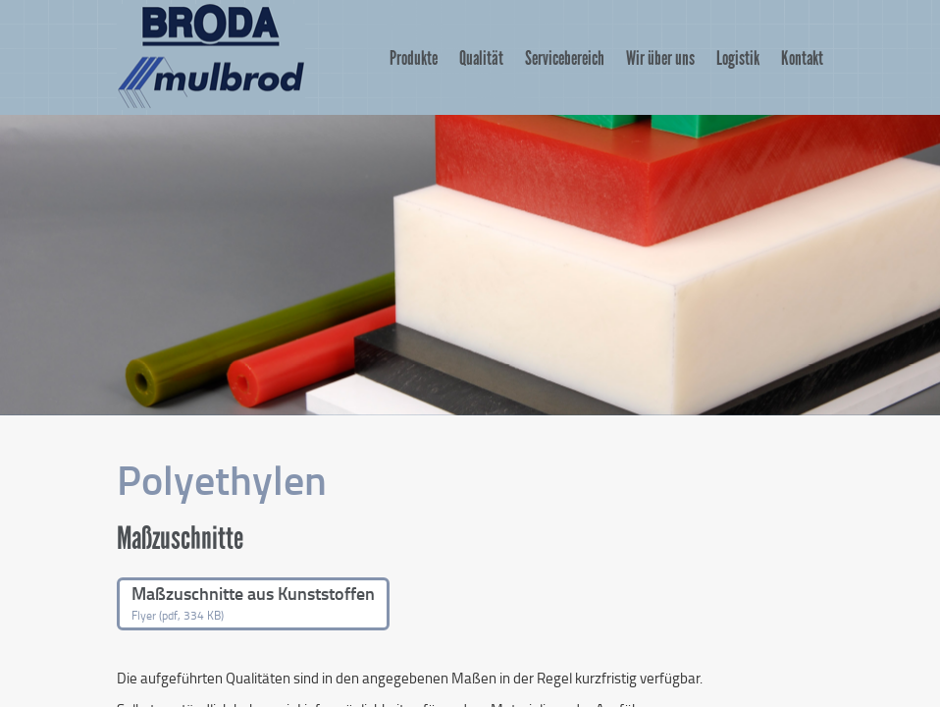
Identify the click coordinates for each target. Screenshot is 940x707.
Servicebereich (564, 58)
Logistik (737, 58)
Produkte (414, 58)
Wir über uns (660, 58)
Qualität (481, 58)
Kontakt (802, 58)
